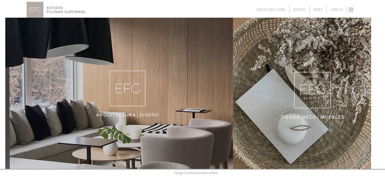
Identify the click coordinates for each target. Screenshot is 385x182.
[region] (119, 93)
